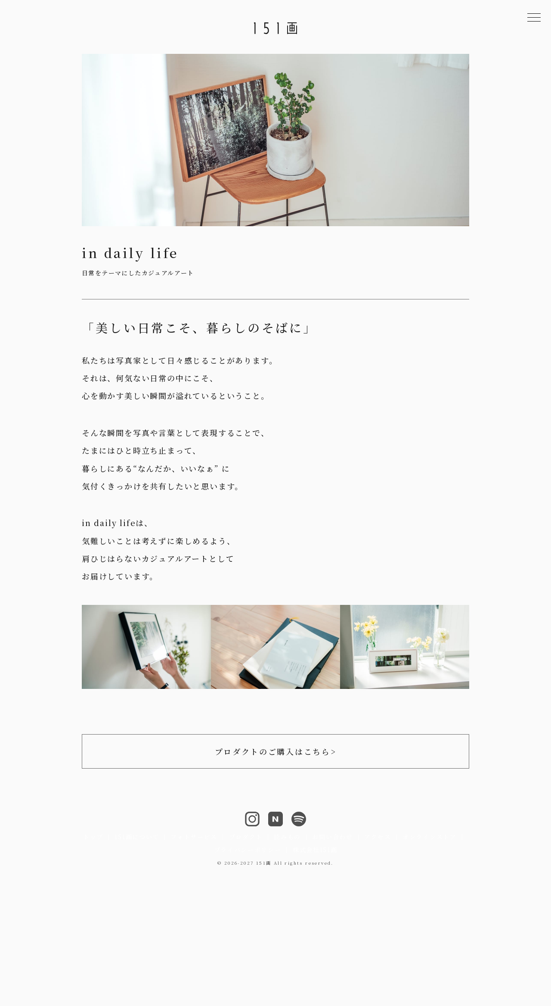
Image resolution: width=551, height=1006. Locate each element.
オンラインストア (429, 836)
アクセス (377, 836)
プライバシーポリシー (248, 849)
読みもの (287, 836)
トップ (93, 836)
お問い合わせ (332, 836)
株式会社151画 (315, 849)
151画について (137, 836)
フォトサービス (193, 836)
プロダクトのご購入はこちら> (276, 751)
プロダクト (246, 836)
